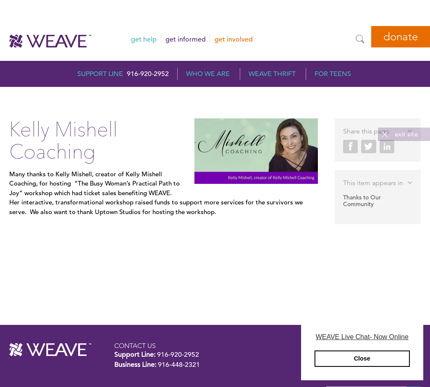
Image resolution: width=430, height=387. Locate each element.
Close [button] (362, 358)
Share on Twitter (368, 146)
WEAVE (50, 349)
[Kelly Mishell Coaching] (256, 152)
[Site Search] (360, 39)
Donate (400, 36)
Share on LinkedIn (387, 146)
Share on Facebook (350, 146)
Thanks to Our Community (362, 201)
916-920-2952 (148, 74)
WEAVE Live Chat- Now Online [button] (362, 336)
